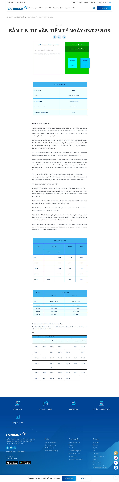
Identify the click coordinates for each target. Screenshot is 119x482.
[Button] (104, 8)
